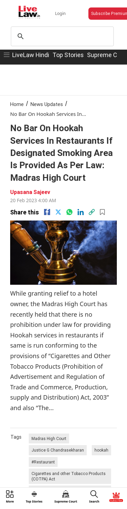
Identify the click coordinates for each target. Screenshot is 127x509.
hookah (101, 450)
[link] (92, 212)
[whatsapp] (69, 212)
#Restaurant (43, 461)
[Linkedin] (81, 212)
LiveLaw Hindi (30, 55)
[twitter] (58, 212)
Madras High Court (48, 438)
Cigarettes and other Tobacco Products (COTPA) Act (68, 476)
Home (17, 104)
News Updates (46, 104)
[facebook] (47, 212)
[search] (61, 36)
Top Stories (68, 55)
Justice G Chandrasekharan (57, 450)
